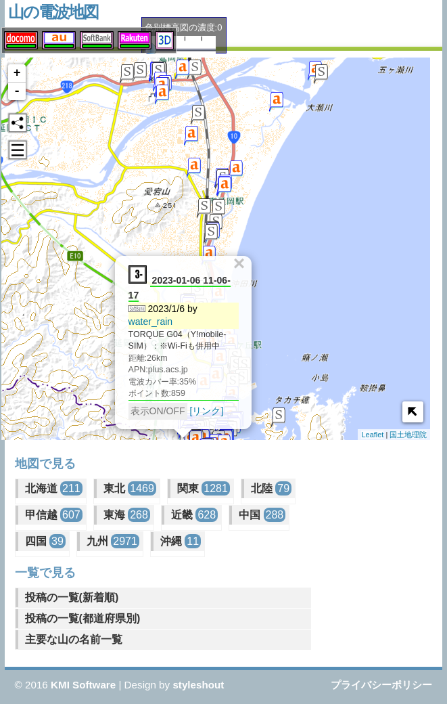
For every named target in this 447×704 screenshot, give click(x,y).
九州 (113, 541)
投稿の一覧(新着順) (72, 597)
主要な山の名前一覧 (73, 639)
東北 (129, 488)
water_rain (148, 319)
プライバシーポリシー (381, 684)
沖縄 (180, 541)
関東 (203, 488)
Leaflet (372, 435)
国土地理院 (408, 435)
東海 (126, 515)
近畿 (194, 515)
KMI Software (83, 684)
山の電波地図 (53, 12)
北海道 (54, 488)
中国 (262, 515)
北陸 (271, 488)
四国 (45, 541)
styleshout (198, 684)
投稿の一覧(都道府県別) (83, 618)
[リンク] (204, 408)
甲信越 (54, 515)
